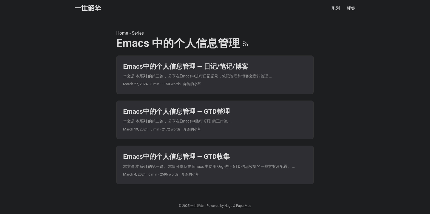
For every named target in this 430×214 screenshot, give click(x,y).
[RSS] (245, 43)
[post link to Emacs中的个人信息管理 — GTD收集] (215, 165)
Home (122, 33)
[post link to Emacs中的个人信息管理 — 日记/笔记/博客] (215, 75)
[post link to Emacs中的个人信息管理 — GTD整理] (215, 120)
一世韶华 (88, 8)
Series (138, 33)
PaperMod (243, 206)
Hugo (229, 206)
